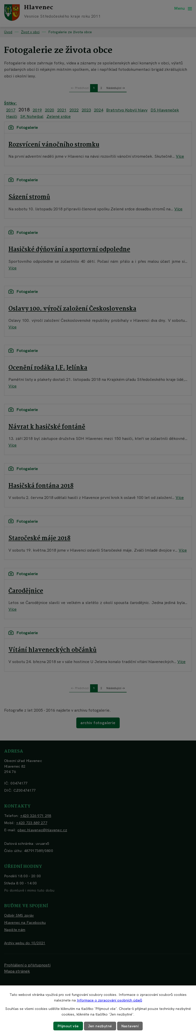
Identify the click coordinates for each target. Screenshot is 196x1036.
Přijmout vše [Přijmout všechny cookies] (68, 1026)
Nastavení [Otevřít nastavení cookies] (130, 1026)
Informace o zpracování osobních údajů (109, 1000)
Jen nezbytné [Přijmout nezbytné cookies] (100, 1026)
